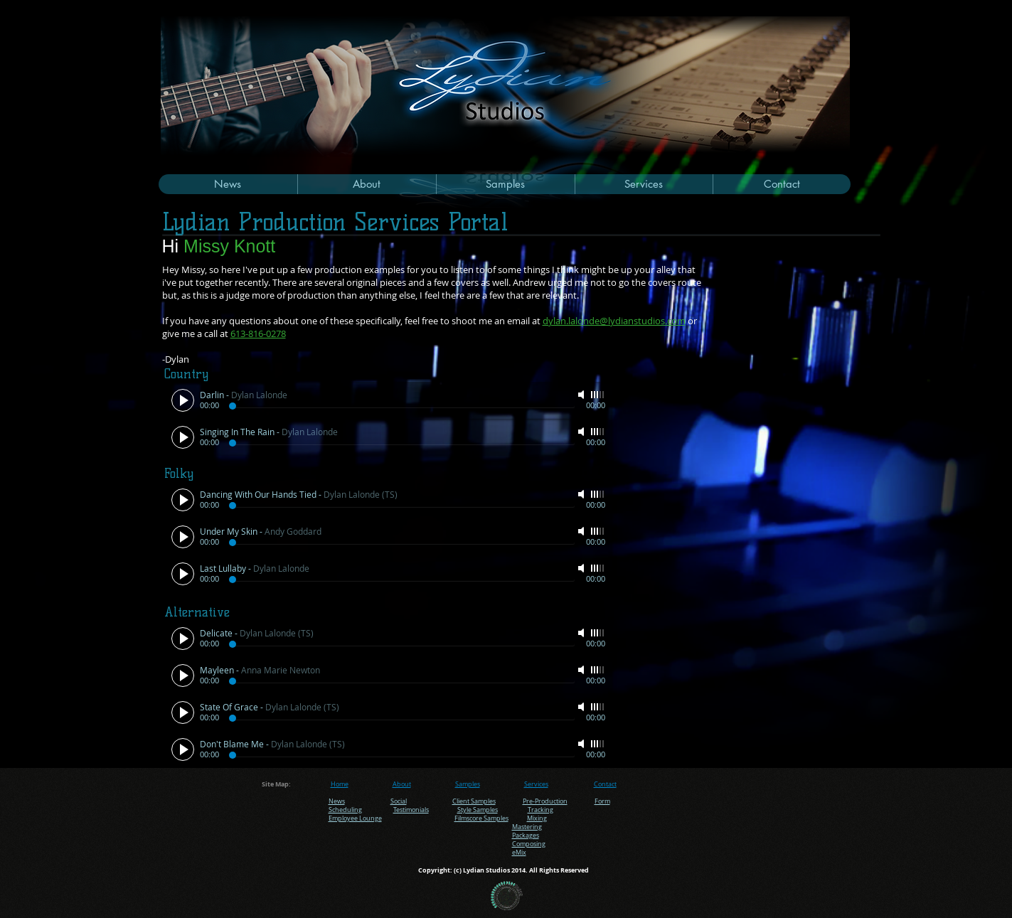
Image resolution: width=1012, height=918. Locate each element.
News (337, 801)
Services (536, 784)
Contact (605, 784)
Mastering (527, 827)
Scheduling (345, 810)
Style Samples (477, 810)
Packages (525, 835)
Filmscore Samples (481, 818)
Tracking (540, 810)
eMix (519, 852)
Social (398, 801)
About (402, 784)
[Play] (182, 400)
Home (339, 784)
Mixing (537, 818)
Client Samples (474, 801)
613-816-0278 (258, 333)
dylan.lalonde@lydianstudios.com (614, 320)
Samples (467, 784)
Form (602, 801)
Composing (528, 844)
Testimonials (411, 810)
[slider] (598, 394)
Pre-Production (545, 801)
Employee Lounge (355, 818)
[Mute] (582, 395)
